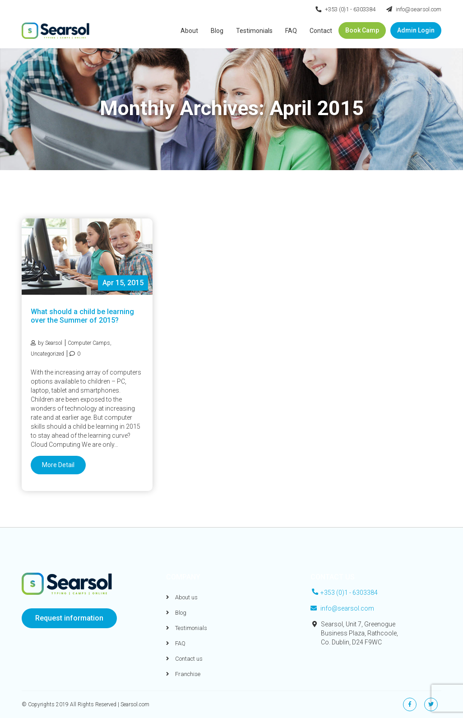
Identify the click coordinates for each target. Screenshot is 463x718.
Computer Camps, (89, 343)
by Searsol (46, 343)
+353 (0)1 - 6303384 (345, 9)
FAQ (291, 30)
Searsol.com (134, 704)
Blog (217, 30)
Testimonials (254, 30)
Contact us (184, 658)
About (189, 30)
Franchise (183, 674)
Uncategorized (47, 354)
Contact (321, 30)
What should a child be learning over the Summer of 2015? (82, 315)
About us (182, 597)
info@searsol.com (413, 9)
